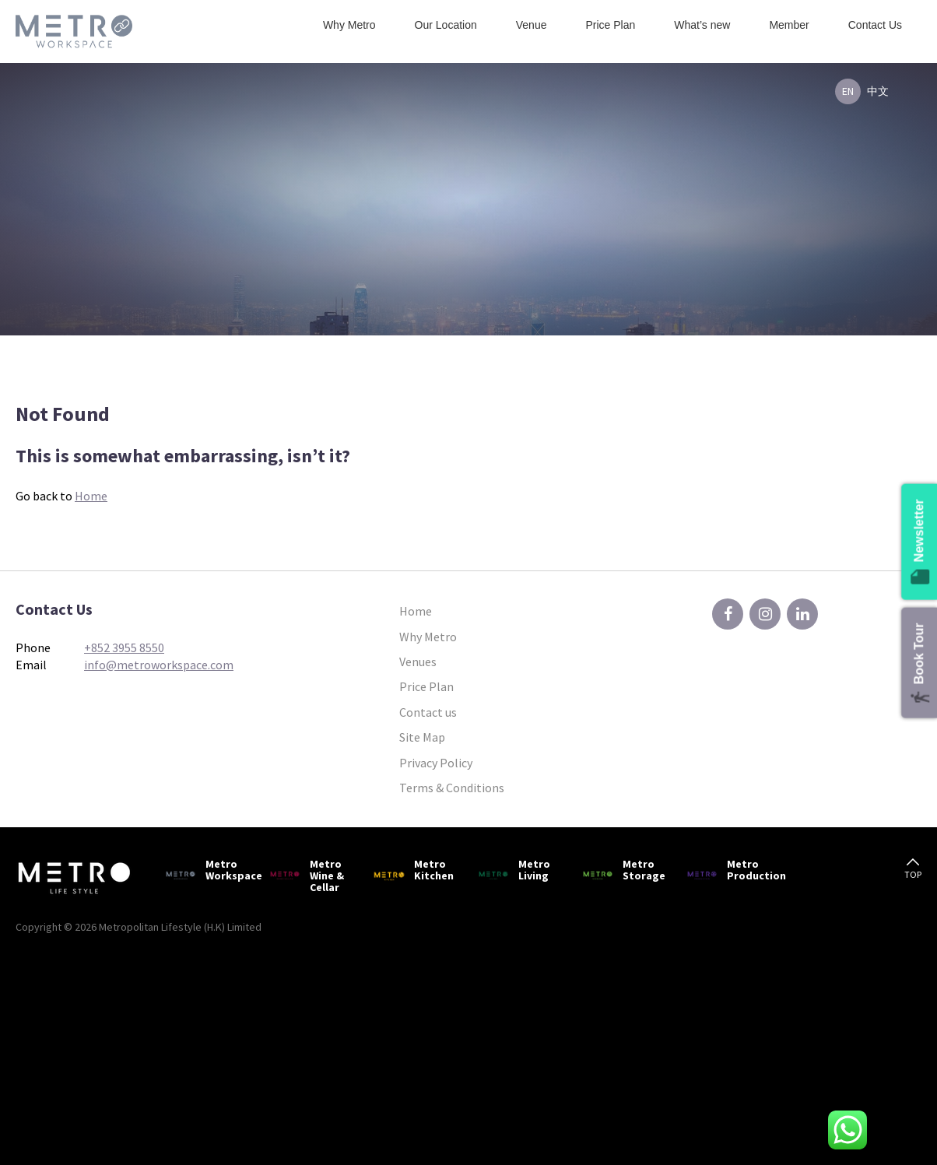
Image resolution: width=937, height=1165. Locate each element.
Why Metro (349, 25)
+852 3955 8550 (124, 647)
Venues (418, 661)
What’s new (702, 25)
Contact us (428, 712)
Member (789, 25)
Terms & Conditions (451, 787)
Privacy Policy (435, 762)
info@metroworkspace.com (158, 664)
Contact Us (875, 25)
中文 (878, 91)
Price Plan (610, 25)
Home (91, 496)
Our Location (446, 25)
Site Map (422, 737)
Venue (531, 25)
